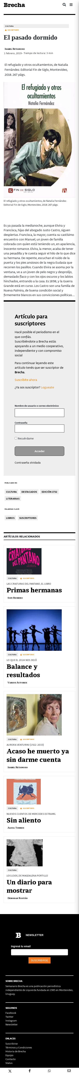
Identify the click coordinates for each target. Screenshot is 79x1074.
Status (9, 1063)
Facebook (11, 1012)
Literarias (12, 498)
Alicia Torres (16, 827)
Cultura (9, 26)
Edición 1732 (49, 491)
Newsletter (12, 1024)
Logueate (47, 387)
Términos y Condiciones (19, 1047)
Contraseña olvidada (28, 462)
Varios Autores (17, 682)
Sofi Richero (15, 597)
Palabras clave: (12, 509)
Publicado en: (11, 483)
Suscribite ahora (26, 379)
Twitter (9, 1016)
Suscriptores (28, 518)
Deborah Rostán (18, 898)
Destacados (29, 491)
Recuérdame (24, 438)
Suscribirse (12, 1043)
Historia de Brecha (16, 1051)
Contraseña (21, 422)
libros (10, 518)
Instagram (11, 1020)
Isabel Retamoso (15, 48)
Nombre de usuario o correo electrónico (37, 405)
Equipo (9, 1055)
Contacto (11, 1059)
